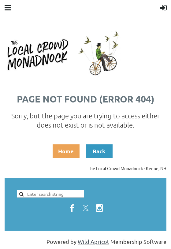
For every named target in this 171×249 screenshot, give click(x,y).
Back (99, 150)
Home (66, 150)
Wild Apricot (93, 241)
